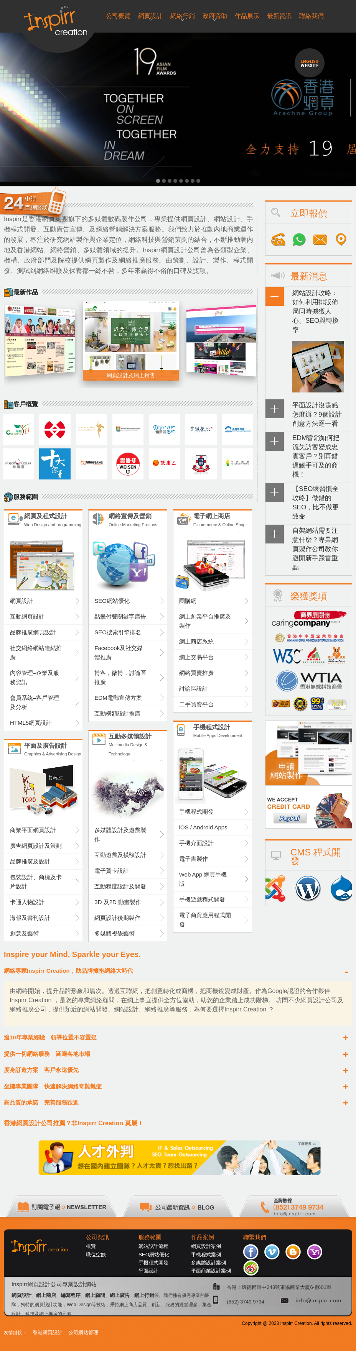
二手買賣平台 (196, 704)
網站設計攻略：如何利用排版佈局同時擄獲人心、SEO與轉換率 (315, 311)
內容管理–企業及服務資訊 (34, 677)
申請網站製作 (286, 771)
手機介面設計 (196, 843)
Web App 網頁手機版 (203, 879)
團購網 (187, 601)
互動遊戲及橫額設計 (120, 855)
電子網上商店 (222, 521)
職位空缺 (96, 1254)
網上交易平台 (196, 657)
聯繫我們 (254, 1237)
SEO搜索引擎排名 (117, 632)
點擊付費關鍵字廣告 (120, 616)
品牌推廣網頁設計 (33, 632)
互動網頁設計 (27, 616)
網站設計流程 (153, 1246)
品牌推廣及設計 (30, 861)
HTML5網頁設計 (31, 722)
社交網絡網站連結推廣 (36, 652)
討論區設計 (193, 688)
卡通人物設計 (27, 902)
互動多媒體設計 (138, 745)
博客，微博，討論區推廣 (120, 677)
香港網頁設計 (48, 1332)
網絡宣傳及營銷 (138, 521)
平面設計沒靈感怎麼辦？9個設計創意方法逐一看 (317, 414)
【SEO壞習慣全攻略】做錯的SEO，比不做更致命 (315, 502)
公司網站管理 (83, 1332)
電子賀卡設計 (111, 870)
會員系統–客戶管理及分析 (34, 702)
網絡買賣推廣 (196, 673)
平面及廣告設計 (53, 750)
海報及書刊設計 (30, 917)
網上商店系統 (196, 641)
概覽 (91, 1246)
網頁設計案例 (206, 1246)
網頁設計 (21, 601)
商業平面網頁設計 (33, 830)
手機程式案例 (206, 1254)
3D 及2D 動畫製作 (117, 902)
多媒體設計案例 (208, 1263)
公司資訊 (97, 1237)
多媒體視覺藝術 (114, 933)
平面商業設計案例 (211, 1271)
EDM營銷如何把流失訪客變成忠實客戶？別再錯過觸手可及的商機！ (316, 456)
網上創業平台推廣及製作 (205, 621)
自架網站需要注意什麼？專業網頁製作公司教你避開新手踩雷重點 (315, 549)
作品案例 (202, 1237)
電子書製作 (193, 858)
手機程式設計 (222, 732)
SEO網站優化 (112, 601)
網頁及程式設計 (53, 521)
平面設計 (148, 1271)
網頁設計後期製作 (117, 917)
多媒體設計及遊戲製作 (120, 834)
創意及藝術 (24, 933)
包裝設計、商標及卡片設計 (36, 882)
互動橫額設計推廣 (117, 713)
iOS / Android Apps (203, 827)
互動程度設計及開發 (120, 886)
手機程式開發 (196, 811)
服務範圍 (150, 1237)
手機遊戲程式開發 (202, 899)
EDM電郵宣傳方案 (118, 697)
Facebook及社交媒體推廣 (118, 652)
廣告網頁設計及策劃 (36, 845)
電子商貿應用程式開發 (205, 919)
